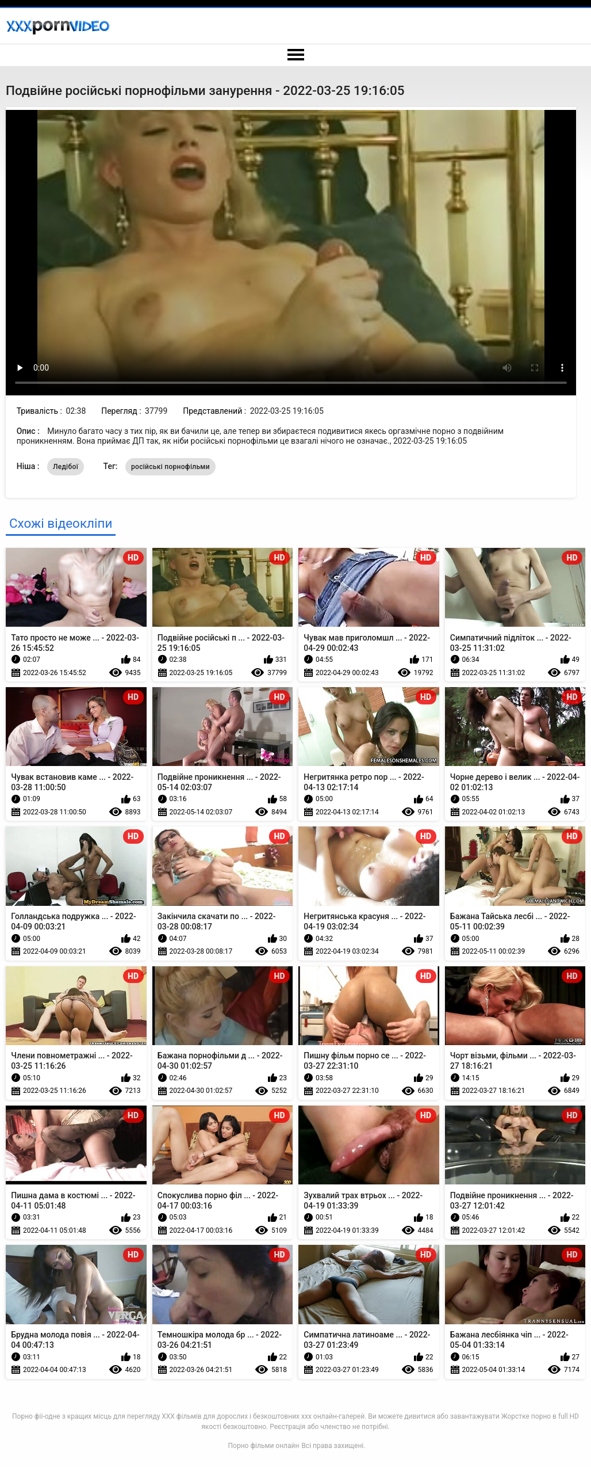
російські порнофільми (170, 467)
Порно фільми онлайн (264, 1446)
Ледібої (65, 467)
